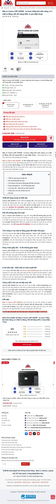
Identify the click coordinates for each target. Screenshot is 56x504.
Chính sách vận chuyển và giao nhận (11, 449)
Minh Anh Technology (39, 425)
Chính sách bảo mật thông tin (9, 440)
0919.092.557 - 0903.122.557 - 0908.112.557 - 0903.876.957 (31, 482)
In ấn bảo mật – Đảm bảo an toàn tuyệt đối (21, 188)
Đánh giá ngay (27, 344)
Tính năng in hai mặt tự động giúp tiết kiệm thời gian (24, 183)
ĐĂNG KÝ (25, 464)
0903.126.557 (46, 423)
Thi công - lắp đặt (6, 425)
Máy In (14, 8)
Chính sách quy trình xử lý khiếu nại (11, 445)
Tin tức (3, 423)
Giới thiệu (4, 416)
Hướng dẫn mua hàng (7, 452)
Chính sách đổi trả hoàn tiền (9, 442)
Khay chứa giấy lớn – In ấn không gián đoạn (21, 185)
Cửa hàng (4, 418)
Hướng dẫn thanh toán (7, 454)
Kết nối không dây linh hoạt (16, 180)
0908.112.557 (43, 418)
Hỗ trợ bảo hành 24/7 (41, 145)
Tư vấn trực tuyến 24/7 (15, 145)
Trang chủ (5, 8)
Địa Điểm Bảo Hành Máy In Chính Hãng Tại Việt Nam (16, 447)
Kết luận (10, 193)
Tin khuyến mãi (5, 420)
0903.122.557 (39, 416)
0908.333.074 (43, 420)
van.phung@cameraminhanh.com (41, 427)
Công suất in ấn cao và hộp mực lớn (19, 190)
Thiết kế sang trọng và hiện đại (17, 178)
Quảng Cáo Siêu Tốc (43, 500)
